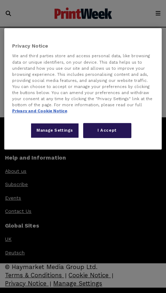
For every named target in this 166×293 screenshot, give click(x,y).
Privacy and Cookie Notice (39, 110)
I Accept (107, 130)
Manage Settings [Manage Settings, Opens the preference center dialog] (54, 130)
